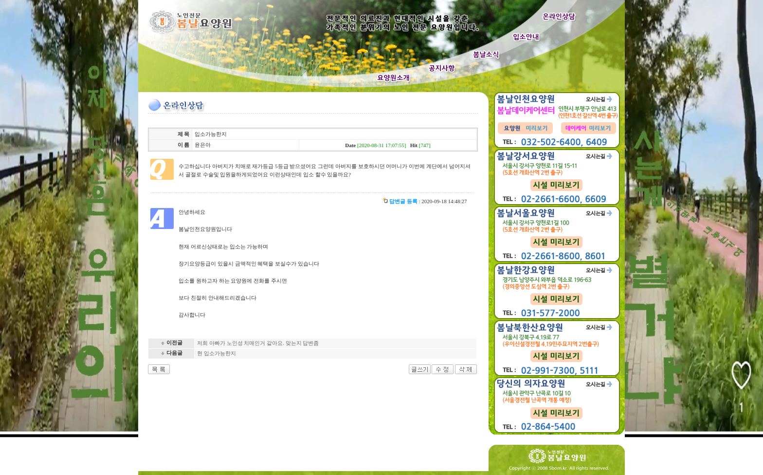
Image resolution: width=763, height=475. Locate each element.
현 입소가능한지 (216, 353)
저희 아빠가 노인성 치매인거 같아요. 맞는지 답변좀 (258, 343)
